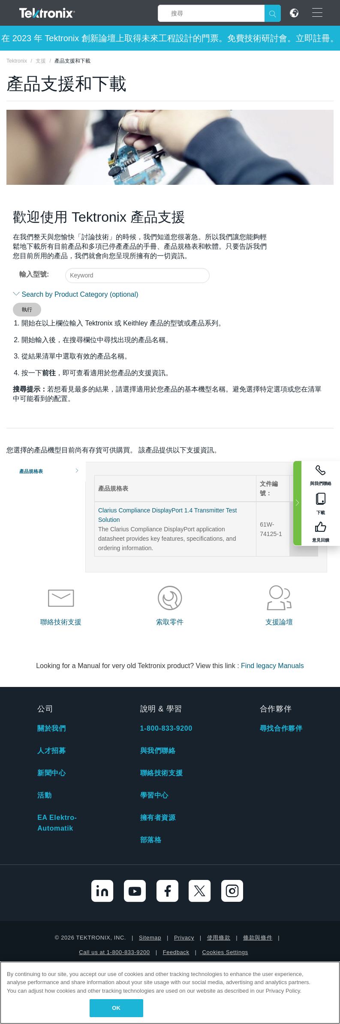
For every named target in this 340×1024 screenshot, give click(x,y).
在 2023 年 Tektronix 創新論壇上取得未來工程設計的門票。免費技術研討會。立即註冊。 (170, 38)
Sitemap (150, 937)
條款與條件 (257, 937)
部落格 (151, 839)
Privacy (184, 937)
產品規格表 (31, 471)
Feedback (176, 952)
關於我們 (51, 728)
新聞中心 (51, 773)
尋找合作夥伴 (281, 728)
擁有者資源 (158, 817)
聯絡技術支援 (60, 622)
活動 (44, 795)
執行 (27, 310)
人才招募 (51, 750)
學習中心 (154, 795)
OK (116, 1008)
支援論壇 (279, 622)
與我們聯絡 (158, 750)
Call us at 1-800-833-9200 (114, 952)
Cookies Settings (225, 952)
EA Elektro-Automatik (57, 823)
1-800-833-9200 (166, 728)
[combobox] (137, 275)
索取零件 (170, 622)
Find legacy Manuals (272, 665)
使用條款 (218, 937)
